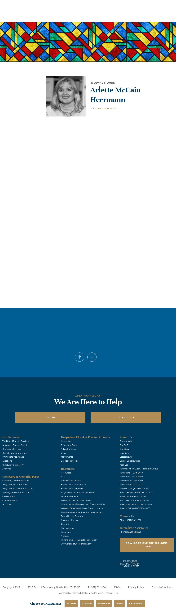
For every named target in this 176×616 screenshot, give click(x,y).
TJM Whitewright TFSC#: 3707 (134, 489)
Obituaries (97, 4)
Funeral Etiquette (69, 496)
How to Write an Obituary (73, 485)
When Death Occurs (71, 481)
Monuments (67, 457)
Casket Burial (8, 496)
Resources (66, 473)
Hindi (119, 604)
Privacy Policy (136, 587)
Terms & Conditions (162, 587)
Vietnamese (136, 604)
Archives (6, 469)
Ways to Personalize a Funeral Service (79, 493)
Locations (79, 4)
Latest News (126, 457)
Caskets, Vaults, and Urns (14, 453)
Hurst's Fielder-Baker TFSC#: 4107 (136, 493)
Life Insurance (68, 528)
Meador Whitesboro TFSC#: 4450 (136, 504)
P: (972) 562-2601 (97, 587)
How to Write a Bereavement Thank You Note (83, 504)
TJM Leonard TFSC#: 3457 (132, 481)
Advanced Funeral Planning (15, 445)
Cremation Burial (10, 500)
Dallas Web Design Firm (104, 593)
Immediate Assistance (13, 457)
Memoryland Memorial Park (15, 493)
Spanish (87, 604)
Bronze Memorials (70, 461)
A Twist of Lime (68, 449)
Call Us (50, 417)
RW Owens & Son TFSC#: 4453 (134, 500)
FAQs (117, 587)
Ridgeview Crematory (13, 465)
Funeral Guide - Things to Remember (79, 540)
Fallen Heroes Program (72, 516)
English (71, 604)
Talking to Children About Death (76, 500)
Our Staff (124, 445)
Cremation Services (11, 449)
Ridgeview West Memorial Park (17, 489)
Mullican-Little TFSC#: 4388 (133, 496)
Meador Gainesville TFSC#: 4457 (135, 508)
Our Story (124, 449)
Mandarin (104, 604)
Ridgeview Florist (69, 445)
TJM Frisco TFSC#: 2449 (131, 477)
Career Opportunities (130, 461)
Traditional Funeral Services (15, 441)
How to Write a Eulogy (72, 489)
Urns (63, 453)
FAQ (63, 477)
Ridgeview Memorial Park (14, 485)
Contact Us (126, 417)
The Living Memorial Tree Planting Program (82, 512)
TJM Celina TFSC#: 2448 (131, 473)
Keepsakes (66, 441)
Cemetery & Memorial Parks (15, 481)
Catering (65, 524)
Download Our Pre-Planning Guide (147, 545)
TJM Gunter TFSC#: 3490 (131, 485)
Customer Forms (69, 520)
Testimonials (126, 441)
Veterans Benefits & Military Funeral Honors (82, 508)
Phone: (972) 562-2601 (130, 520)
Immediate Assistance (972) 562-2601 (155, 4)
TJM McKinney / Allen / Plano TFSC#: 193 (139, 469)
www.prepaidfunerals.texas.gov (76, 544)
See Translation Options (120, 5)
